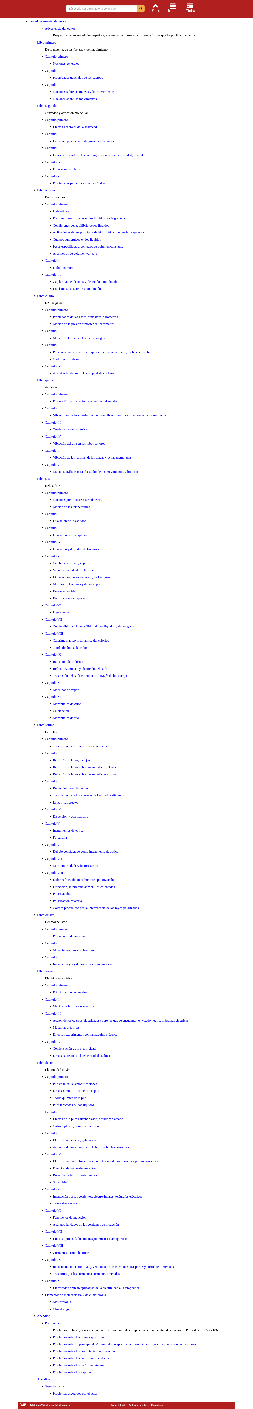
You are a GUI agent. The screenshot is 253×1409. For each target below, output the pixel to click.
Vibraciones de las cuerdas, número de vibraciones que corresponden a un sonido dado (111, 415)
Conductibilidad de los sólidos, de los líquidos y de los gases (93, 626)
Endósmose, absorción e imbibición (77, 289)
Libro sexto (45, 479)
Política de (138, 1405)
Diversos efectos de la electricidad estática (81, 1056)
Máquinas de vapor (66, 690)
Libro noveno (46, 971)
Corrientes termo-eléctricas (71, 1253)
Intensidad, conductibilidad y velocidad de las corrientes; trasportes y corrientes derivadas (113, 1267)
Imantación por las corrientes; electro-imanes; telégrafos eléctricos (97, 1196)
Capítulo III (53, 85)
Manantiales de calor (67, 704)
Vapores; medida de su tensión (73, 570)
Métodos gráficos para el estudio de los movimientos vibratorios (96, 471)
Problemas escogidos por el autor (75, 1393)
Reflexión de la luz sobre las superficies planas (84, 767)
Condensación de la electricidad (74, 1048)
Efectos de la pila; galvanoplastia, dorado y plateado (88, 1119)
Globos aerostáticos (66, 359)
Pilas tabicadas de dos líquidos (73, 1105)
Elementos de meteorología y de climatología (75, 1295)
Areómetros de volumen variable (75, 253)
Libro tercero (46, 190)
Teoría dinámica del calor (70, 647)
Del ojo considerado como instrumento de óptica (85, 851)
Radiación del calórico (68, 662)
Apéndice (43, 1316)
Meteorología (62, 1302)
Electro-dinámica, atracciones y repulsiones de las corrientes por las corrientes (105, 1161)
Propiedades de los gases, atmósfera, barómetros (85, 317)
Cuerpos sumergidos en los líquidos (77, 239)
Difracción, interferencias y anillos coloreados (84, 887)
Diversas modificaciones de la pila (76, 1091)
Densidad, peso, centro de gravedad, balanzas (83, 141)
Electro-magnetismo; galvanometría (77, 1140)
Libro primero (46, 42)
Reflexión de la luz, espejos (71, 760)
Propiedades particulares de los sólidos (79, 183)
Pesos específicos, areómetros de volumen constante (88, 246)
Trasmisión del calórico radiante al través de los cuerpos (90, 676)
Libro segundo (47, 106)
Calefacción (61, 711)
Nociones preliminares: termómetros (77, 500)
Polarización (61, 894)
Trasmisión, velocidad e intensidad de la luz (82, 746)
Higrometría (61, 612)
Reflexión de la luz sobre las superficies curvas (84, 774)
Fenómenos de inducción (70, 1217)
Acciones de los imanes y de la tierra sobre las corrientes (91, 1147)
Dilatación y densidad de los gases (76, 549)
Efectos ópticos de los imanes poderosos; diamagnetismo (91, 1239)
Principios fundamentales (70, 992)
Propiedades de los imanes (71, 936)
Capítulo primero (56, 56)
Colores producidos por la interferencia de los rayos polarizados (96, 908)
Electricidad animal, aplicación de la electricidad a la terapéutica (96, 1288)
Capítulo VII (53, 619)
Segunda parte (54, 1386)
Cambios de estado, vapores (72, 563)
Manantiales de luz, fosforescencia (76, 866)
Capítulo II (52, 71)
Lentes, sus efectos (65, 802)
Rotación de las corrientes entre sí (75, 1175)
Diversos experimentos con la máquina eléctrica (85, 1034)
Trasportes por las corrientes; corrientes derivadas (86, 1274)
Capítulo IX (53, 654)
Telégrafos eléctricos (67, 1203)
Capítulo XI (53, 697)
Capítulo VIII (54, 633)
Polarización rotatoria (67, 901)
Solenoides (60, 1182)
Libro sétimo (45, 725)
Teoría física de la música (70, 429)
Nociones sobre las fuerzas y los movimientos (84, 92)
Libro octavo (45, 915)
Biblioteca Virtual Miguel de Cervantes (30, 9)
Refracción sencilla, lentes (70, 788)
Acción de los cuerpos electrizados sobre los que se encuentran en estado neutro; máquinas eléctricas (120, 1020)
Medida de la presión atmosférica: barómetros (84, 324)
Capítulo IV (53, 162)
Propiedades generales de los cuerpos (78, 77)
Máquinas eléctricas (66, 1027)
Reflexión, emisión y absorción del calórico (82, 669)
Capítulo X (52, 683)
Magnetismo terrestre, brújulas (73, 950)
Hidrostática (61, 211)
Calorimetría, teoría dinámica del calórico (81, 640)
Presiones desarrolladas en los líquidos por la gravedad (90, 218)
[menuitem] (156, 7)
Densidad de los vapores (69, 598)
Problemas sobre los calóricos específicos (81, 1358)
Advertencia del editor (60, 28)
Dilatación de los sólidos (69, 521)
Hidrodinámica (63, 268)
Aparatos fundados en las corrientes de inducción (86, 1224)
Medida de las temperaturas (71, 507)
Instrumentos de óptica (68, 830)
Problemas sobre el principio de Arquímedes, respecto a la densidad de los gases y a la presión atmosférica (124, 1344)
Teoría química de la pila (69, 1098)
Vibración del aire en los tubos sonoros (79, 443)
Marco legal (157, 1405)
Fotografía (60, 837)
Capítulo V (52, 176)
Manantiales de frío (66, 718)
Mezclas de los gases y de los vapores (78, 584)
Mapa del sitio (118, 1405)
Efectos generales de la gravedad (75, 127)
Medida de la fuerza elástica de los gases (80, 338)
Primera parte (54, 1323)
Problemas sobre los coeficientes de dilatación (84, 1351)
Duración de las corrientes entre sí (76, 1168)
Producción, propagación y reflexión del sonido (85, 401)
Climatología (62, 1309)
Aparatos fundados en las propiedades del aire (84, 373)
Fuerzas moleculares (66, 169)
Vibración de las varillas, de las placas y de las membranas (92, 457)
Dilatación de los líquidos (70, 535)
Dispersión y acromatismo (70, 816)
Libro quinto (45, 380)
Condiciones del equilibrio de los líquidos (81, 225)
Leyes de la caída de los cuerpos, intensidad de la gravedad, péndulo (99, 155)
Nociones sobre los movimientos (75, 99)
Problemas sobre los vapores (72, 1372)
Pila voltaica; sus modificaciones (75, 1084)
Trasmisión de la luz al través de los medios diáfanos (88, 795)
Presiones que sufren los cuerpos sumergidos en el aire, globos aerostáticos (103, 352)
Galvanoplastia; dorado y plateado (76, 1126)
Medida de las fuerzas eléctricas (74, 1006)
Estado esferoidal (64, 591)
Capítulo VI (53, 465)
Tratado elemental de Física (47, 21)
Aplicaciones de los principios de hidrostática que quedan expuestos (98, 232)
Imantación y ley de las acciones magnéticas (82, 964)
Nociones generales (66, 63)
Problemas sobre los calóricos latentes (78, 1365)
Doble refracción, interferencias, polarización (83, 880)
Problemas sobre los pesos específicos (78, 1337)
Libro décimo (46, 1063)
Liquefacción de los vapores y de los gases (81, 577)
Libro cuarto (45, 296)
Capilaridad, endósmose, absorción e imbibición (85, 282)
